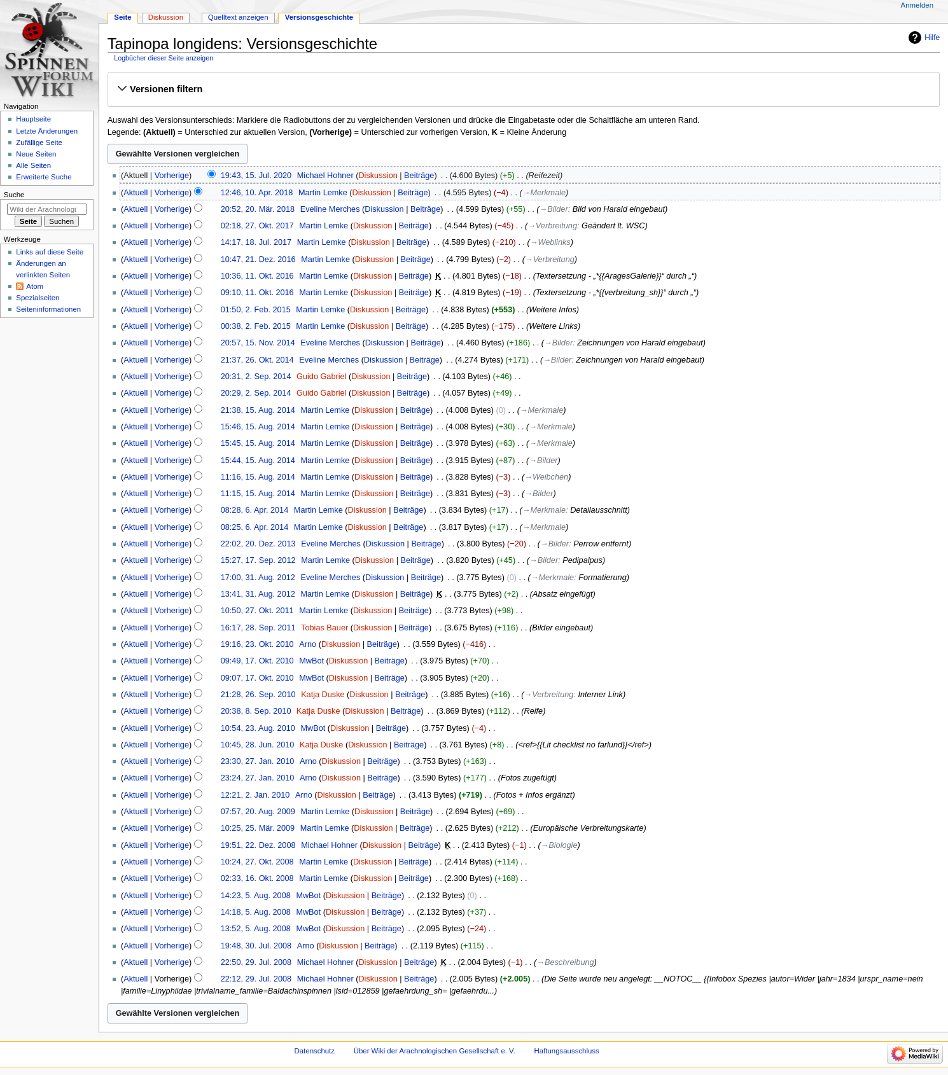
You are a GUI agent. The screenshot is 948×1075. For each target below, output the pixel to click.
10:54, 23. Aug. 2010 (258, 728)
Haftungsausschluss (566, 1051)
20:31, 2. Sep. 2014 (256, 376)
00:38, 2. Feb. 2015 (256, 326)
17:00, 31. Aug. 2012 (258, 577)
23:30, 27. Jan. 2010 (258, 761)
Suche (14, 194)
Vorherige (172, 175)
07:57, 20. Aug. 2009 (258, 811)
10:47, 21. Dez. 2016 (258, 259)
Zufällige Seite (39, 142)
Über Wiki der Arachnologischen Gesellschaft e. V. (434, 1051)
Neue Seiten (36, 154)
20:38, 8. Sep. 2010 (256, 711)
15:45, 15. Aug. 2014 (258, 443)
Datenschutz (315, 1051)
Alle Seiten (33, 165)
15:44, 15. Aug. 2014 (258, 460)
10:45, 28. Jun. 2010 (258, 744)
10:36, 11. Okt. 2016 (257, 276)
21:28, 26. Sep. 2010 (258, 694)
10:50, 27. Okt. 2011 (257, 610)
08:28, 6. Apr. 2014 (255, 510)
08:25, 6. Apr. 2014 (255, 527)
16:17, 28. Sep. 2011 (258, 627)
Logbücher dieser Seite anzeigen (163, 58)
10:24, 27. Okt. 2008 (257, 861)
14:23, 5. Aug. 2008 (256, 895)
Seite (122, 17)
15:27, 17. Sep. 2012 (258, 560)
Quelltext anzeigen (238, 17)
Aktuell (135, 192)
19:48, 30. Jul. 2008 (256, 945)
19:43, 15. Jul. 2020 (256, 175)
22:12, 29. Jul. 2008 (256, 978)
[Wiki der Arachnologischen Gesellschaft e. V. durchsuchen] (47, 209)
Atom (34, 286)
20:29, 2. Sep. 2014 (256, 393)
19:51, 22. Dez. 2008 (258, 845)
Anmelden (917, 5)
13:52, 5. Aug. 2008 (256, 928)
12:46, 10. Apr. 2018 (257, 192)
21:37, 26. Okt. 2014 (257, 360)
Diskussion (377, 175)
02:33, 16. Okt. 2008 (257, 878)
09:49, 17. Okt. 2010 (257, 660)
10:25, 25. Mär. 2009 (258, 828)
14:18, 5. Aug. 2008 (256, 912)
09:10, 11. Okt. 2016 (257, 292)
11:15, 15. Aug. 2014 (258, 493)
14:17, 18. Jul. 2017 (256, 242)
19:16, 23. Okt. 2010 (257, 644)
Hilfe (932, 37)
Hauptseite (33, 119)
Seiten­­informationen (48, 309)
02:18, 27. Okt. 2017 (257, 225)
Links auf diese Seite (49, 252)
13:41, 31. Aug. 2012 (258, 594)
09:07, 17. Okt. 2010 (257, 678)
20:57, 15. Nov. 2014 (258, 342)
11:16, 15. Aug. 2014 (258, 477)
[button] (523, 89)
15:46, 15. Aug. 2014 (258, 426)
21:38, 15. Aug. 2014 (258, 410)
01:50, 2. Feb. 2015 (256, 309)
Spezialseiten (37, 298)
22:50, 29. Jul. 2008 (256, 962)
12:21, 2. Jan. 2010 (255, 795)
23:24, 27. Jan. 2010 (258, 777)
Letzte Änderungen (47, 131)
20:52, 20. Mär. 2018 (258, 209)
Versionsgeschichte (319, 17)
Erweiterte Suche (43, 177)
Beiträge (419, 175)
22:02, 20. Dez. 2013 (258, 543)
